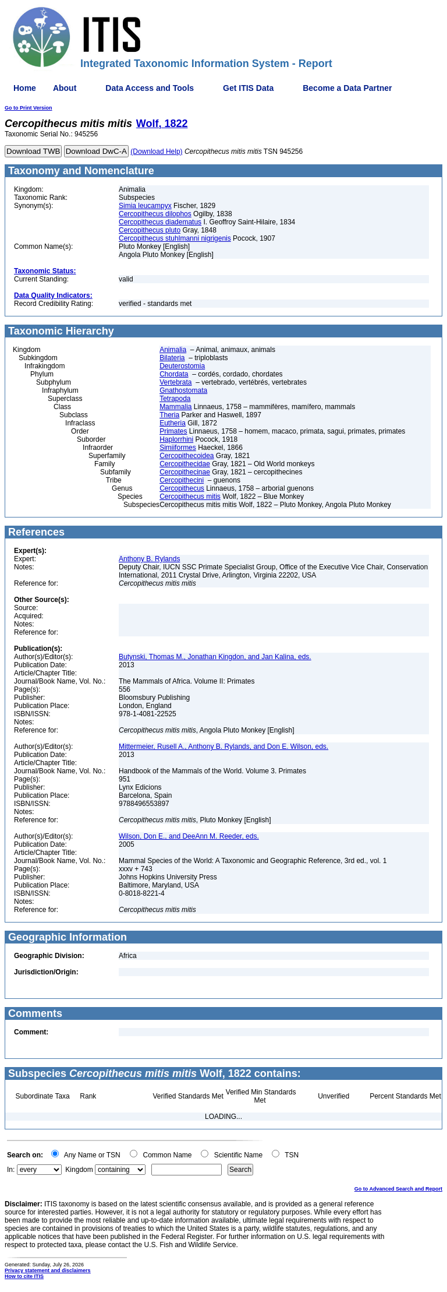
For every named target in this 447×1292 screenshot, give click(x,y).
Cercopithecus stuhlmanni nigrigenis (175, 238)
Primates (173, 431)
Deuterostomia (182, 366)
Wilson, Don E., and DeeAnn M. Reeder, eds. (189, 836)
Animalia (172, 350)
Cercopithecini (181, 480)
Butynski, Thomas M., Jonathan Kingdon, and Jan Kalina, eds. (215, 657)
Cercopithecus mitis (190, 496)
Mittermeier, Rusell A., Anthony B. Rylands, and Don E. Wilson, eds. (223, 746)
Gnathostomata (183, 390)
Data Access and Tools (149, 88)
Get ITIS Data (248, 88)
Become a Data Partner (347, 88)
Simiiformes (177, 447)
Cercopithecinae (184, 472)
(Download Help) (156, 151)
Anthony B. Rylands (149, 559)
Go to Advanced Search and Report (398, 1189)
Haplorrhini (176, 439)
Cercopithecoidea (186, 456)
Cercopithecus (181, 488)
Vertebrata (175, 382)
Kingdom (79, 1170)
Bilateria (172, 358)
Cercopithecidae (184, 464)
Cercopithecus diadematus (160, 222)
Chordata (173, 374)
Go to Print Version (28, 108)
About (64, 88)
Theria (169, 415)
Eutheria (172, 423)
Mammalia (175, 407)
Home (24, 88)
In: (11, 1170)
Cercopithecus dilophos (155, 214)
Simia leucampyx (145, 206)
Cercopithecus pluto (149, 230)
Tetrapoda (174, 399)
